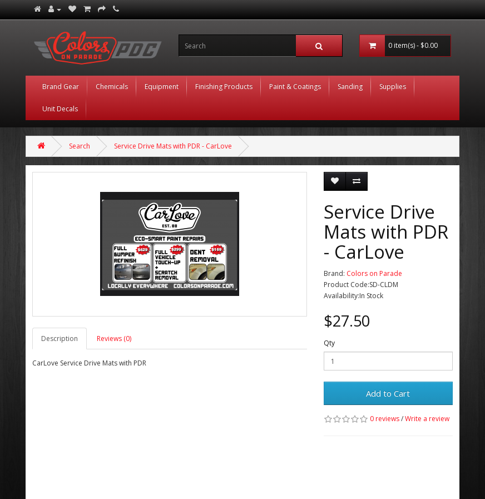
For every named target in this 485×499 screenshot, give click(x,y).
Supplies (392, 86)
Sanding (350, 86)
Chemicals (112, 86)
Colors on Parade (374, 273)
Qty (329, 343)
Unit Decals (60, 108)
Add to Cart (388, 393)
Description (59, 338)
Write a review (427, 418)
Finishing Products (224, 86)
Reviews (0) (114, 338)
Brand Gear (60, 86)
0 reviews (384, 418)
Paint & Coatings (295, 86)
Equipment (162, 86)
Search (79, 146)
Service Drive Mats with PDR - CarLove (173, 146)
